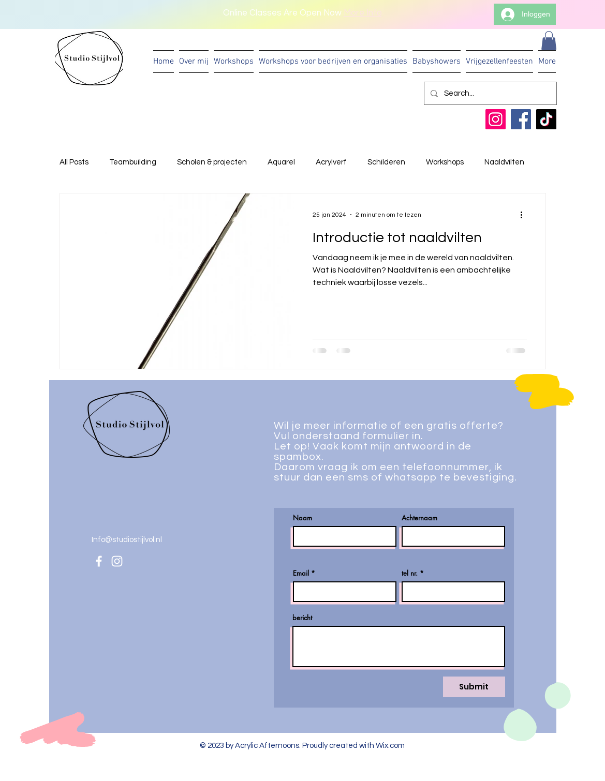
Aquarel (281, 162)
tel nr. (410, 573)
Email (301, 573)
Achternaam (419, 518)
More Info (363, 13)
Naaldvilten (504, 162)
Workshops (445, 162)
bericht (302, 617)
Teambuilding (132, 162)
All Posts (74, 162)
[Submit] (474, 687)
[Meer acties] (525, 214)
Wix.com (390, 745)
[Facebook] (521, 119)
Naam (302, 518)
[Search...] (489, 93)
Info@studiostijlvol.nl (127, 540)
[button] (549, 40)
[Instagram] (495, 119)
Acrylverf (331, 162)
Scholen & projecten (212, 162)
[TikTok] (546, 119)
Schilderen (386, 162)
